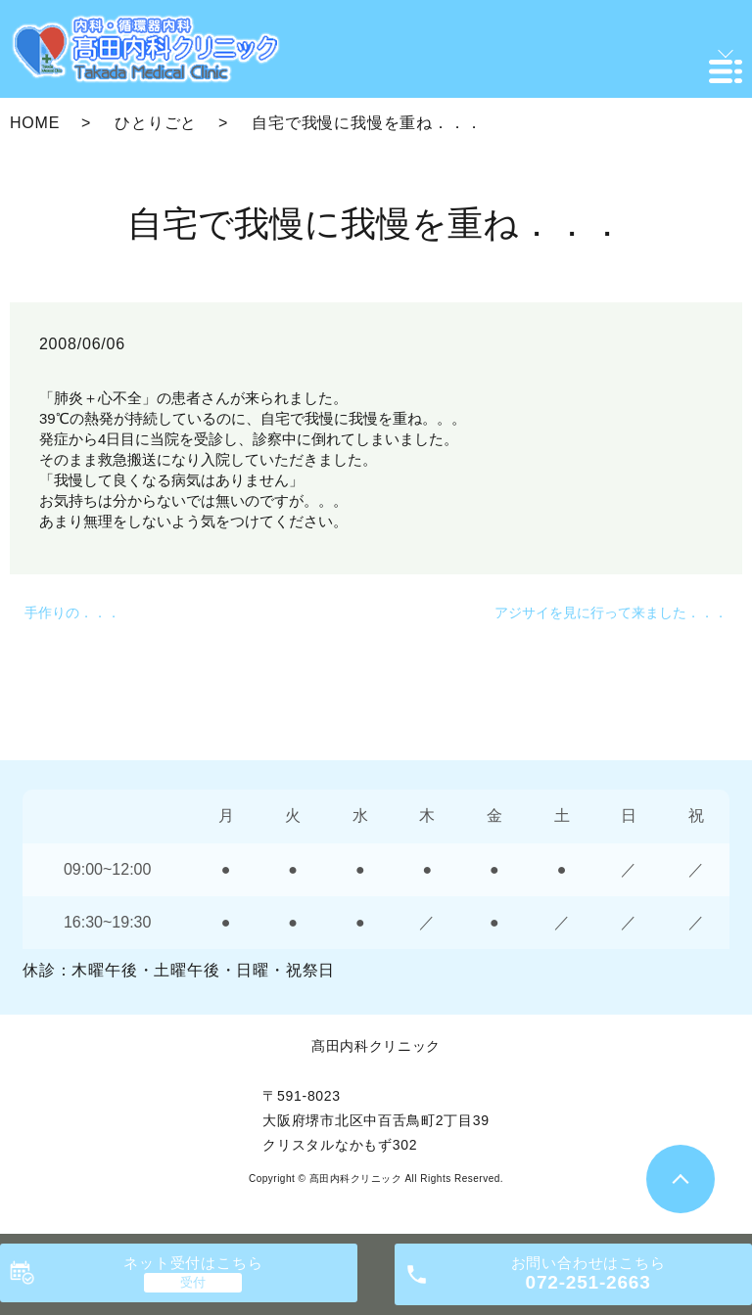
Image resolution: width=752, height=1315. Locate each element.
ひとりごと (156, 122)
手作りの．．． (72, 612)
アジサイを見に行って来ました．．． (611, 612)
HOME (35, 122)
